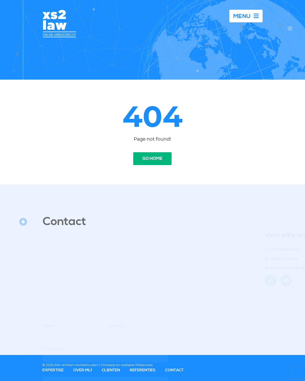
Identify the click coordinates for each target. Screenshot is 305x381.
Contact (174, 370)
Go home (152, 158)
